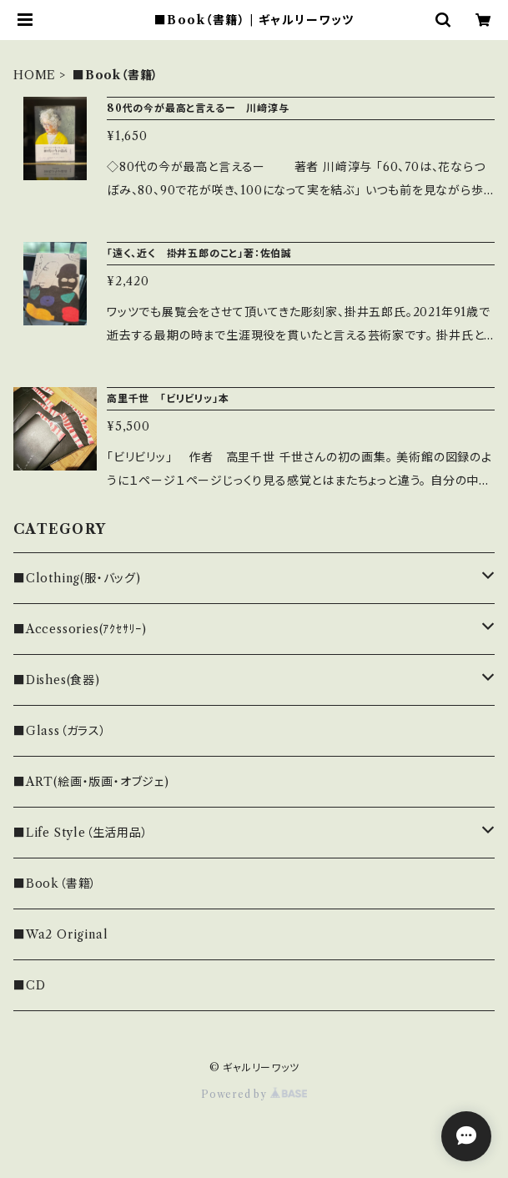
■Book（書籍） (55, 883)
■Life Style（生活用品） (80, 832)
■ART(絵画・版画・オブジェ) (91, 781)
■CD (29, 985)
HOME (34, 75)
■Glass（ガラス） (60, 730)
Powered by (254, 1094)
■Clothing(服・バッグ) (77, 578)
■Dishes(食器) (56, 679)
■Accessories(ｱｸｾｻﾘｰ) (80, 629)
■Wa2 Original (60, 934)
